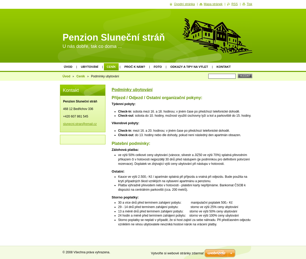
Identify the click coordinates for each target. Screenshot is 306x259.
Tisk (249, 4)
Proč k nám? (134, 66)
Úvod (68, 66)
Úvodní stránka (184, 4)
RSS (234, 4)
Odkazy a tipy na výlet (189, 66)
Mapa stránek (213, 4)
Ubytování (89, 66)
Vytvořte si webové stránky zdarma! (177, 253)
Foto (158, 66)
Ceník (111, 66)
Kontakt (224, 66)
